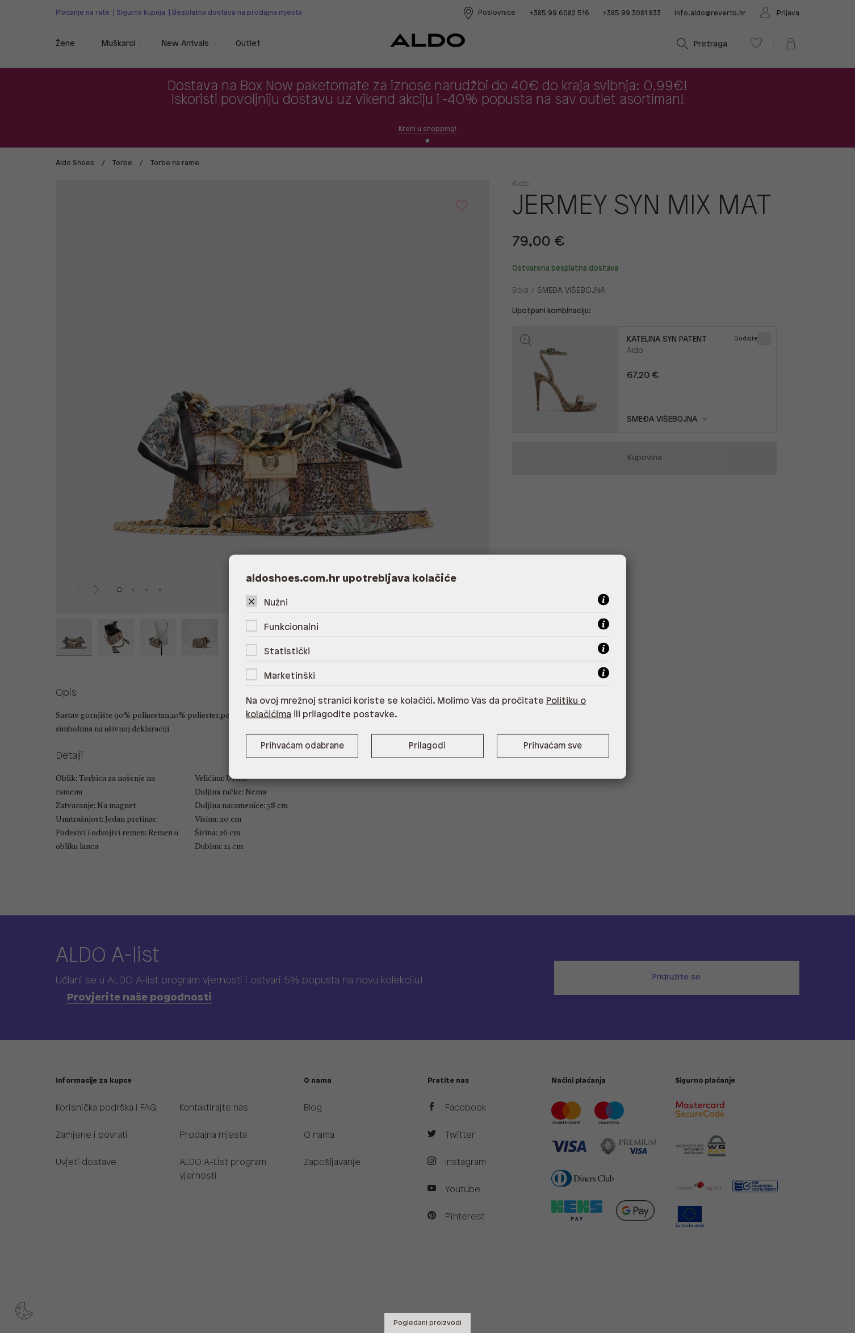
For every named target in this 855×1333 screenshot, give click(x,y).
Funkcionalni (291, 627)
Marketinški (289, 675)
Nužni (276, 602)
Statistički (287, 651)
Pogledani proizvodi (427, 1323)
